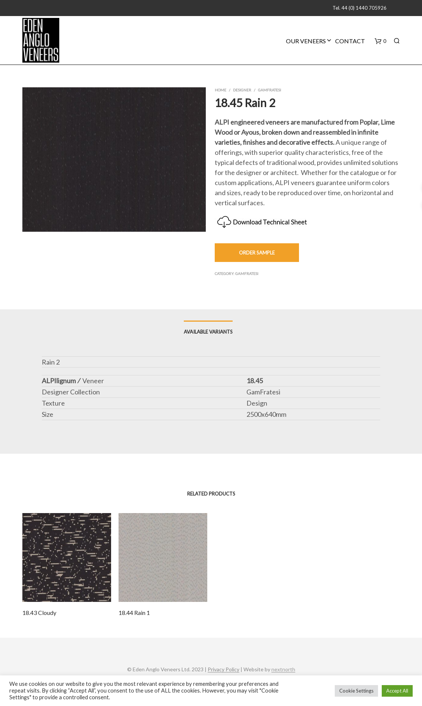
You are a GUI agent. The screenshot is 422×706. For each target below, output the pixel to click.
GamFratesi (269, 90)
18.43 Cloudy (39, 612)
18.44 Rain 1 (134, 612)
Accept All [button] (397, 691)
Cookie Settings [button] (356, 691)
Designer (242, 90)
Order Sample (257, 253)
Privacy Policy (223, 669)
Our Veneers (306, 40)
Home (220, 90)
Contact (350, 40)
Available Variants (208, 332)
